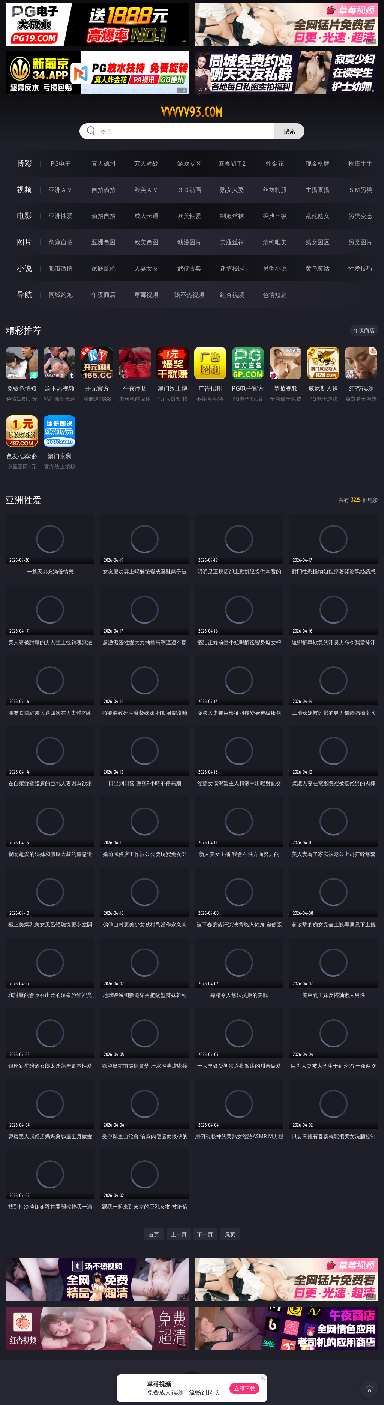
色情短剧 (275, 294)
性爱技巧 (360, 268)
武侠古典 (189, 268)
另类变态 (360, 216)
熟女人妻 (232, 190)
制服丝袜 (232, 216)
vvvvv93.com (192, 112)
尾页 (230, 1234)
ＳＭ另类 (360, 190)
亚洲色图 (104, 242)
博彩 (24, 163)
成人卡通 (146, 216)
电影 (24, 216)
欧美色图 (146, 242)
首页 (153, 1234)
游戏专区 (189, 163)
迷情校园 (232, 268)
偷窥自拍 (61, 242)
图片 (24, 242)
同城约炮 (61, 294)
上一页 (179, 1234)
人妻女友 (146, 268)
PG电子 (60, 163)
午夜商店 (104, 294)
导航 (24, 294)
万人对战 (146, 163)
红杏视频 (232, 294)
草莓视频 (146, 294)
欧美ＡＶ (146, 190)
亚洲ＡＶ (61, 190)
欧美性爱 (189, 216)
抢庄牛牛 (360, 163)
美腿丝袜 (232, 242)
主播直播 (318, 190)
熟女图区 (318, 242)
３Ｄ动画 (189, 190)
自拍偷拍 (104, 190)
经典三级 (275, 216)
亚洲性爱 (61, 216)
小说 (24, 268)
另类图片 (360, 242)
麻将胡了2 (232, 163)
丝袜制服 (275, 190)
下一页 (205, 1234)
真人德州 (104, 163)
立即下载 (244, 1388)
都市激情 (61, 268)
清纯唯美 (275, 242)
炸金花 (275, 163)
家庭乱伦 (104, 268)
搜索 (290, 131)
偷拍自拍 (104, 216)
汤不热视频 (189, 294)
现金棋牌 (318, 163)
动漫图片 (189, 242)
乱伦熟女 (318, 216)
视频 (24, 189)
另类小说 (275, 268)
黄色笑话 (318, 268)
